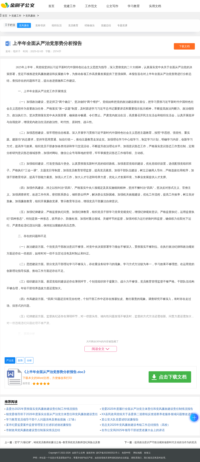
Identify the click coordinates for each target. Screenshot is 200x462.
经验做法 (90, 25)
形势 (20, 360)
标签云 (147, 453)
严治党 (10, 360)
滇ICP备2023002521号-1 (107, 453)
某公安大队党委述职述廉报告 (120, 419)
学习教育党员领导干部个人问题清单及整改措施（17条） (42, 419)
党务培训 (40, 25)
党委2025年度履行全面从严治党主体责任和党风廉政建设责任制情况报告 (147, 408)
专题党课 (122, 25)
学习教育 (134, 6)
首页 (51, 6)
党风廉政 (30, 15)
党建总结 (106, 25)
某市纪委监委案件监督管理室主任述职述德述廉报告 (38, 424)
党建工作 (70, 6)
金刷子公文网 (78, 453)
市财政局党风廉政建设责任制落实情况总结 (33, 430)
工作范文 (91, 6)
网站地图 (137, 453)
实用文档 (155, 6)
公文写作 (112, 6)
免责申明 (126, 453)
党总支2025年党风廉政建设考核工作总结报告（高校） (136, 424)
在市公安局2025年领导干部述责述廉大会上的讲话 (133, 430)
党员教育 (73, 25)
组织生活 (57, 25)
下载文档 (184, 46)
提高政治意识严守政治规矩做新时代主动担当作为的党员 (165, 442)
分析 (29, 360)
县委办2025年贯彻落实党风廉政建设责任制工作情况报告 (42, 408)
